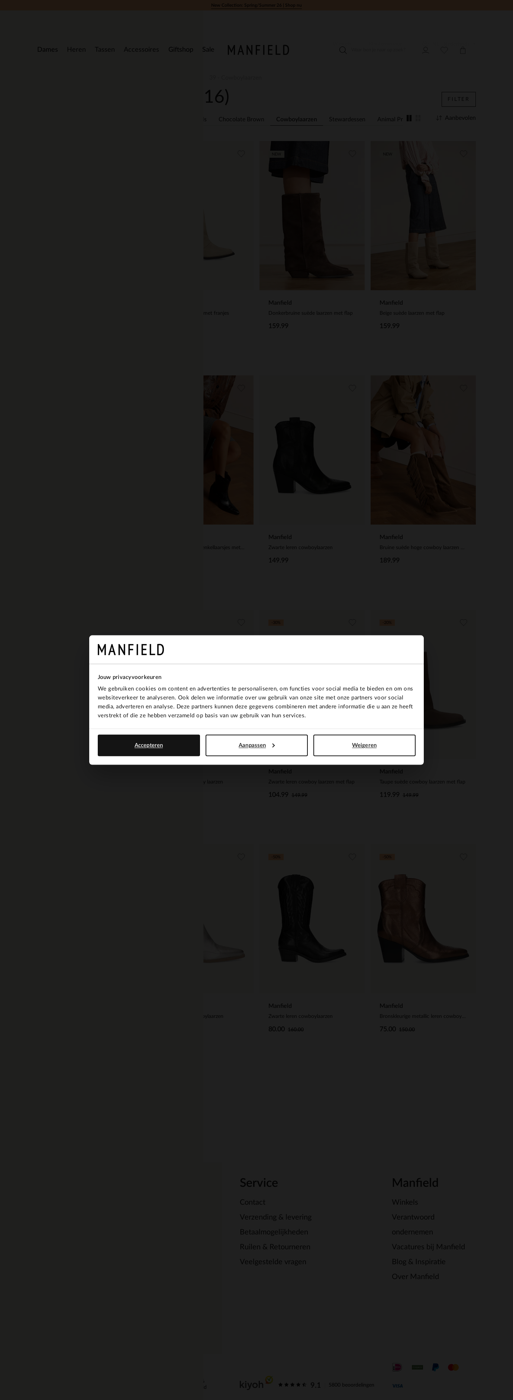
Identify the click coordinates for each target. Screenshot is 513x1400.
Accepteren (149, 745)
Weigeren (364, 745)
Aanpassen (257, 745)
